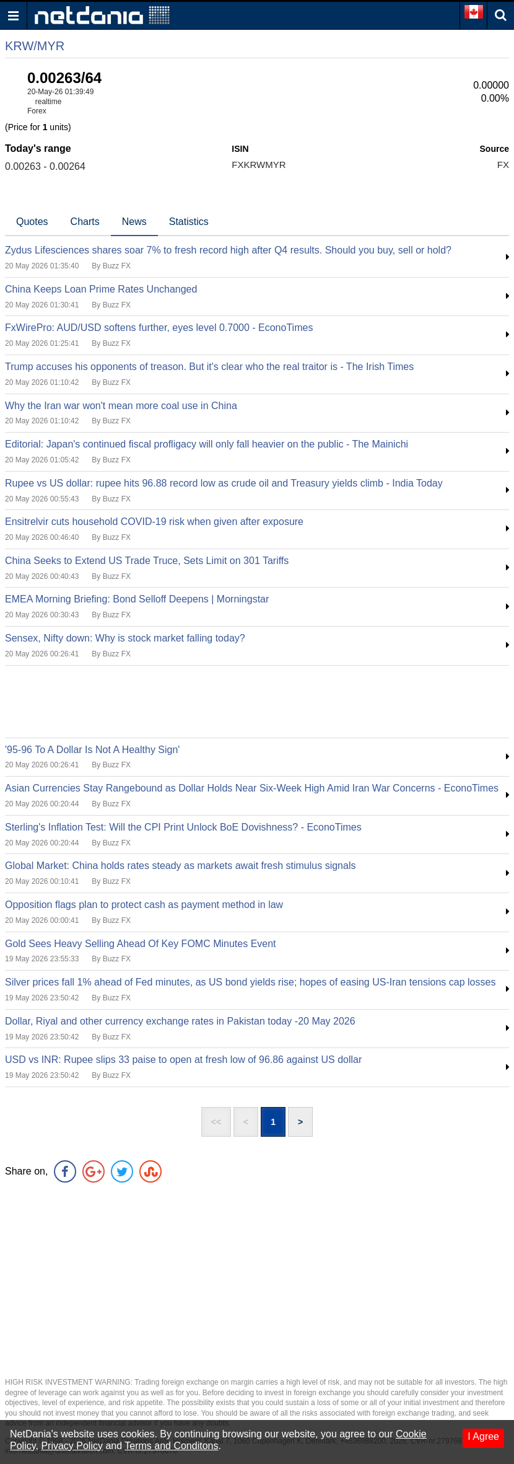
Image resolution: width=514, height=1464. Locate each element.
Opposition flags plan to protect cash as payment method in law (144, 904)
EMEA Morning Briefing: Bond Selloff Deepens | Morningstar (137, 599)
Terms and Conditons (171, 1445)
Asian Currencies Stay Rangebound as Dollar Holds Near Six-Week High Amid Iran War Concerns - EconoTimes (252, 788)
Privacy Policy (72, 1445)
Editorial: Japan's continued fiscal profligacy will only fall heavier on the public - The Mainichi (206, 444)
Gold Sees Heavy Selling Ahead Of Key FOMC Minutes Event (140, 943)
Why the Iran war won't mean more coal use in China (121, 405)
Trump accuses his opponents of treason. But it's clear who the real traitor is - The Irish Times (209, 366)
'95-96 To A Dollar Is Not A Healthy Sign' (92, 749)
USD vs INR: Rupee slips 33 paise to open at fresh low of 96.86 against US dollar (183, 1059)
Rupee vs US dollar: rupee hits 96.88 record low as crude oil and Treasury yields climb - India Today (224, 483)
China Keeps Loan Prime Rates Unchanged (101, 289)
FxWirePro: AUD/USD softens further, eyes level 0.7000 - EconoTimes (159, 327)
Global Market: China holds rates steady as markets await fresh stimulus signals (180, 865)
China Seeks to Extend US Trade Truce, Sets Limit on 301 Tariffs (147, 560)
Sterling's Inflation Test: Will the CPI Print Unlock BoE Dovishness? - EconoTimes (183, 827)
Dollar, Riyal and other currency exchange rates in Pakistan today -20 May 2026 (180, 1021)
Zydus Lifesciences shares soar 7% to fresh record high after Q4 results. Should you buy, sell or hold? (228, 250)
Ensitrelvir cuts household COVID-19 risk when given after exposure (154, 521)
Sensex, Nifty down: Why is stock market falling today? (125, 638)
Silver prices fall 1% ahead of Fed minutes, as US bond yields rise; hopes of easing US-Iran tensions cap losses (250, 982)
